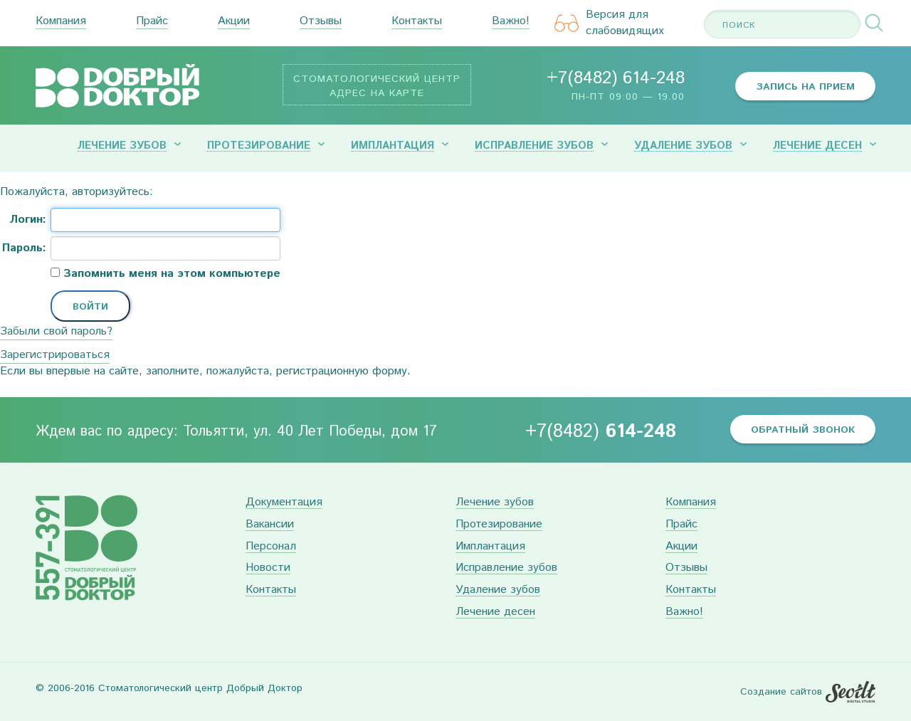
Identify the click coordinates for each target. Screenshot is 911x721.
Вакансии (270, 525)
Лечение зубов (122, 146)
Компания (61, 21)
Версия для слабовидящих (609, 23)
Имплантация (392, 146)
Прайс (152, 21)
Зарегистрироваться (55, 355)
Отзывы (321, 21)
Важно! (511, 21)
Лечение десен (817, 146)
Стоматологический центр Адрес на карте (376, 86)
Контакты (416, 21)
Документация (284, 503)
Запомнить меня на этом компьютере (170, 274)
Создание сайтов (781, 692)
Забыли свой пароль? (56, 331)
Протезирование (258, 146)
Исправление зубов (534, 146)
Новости (268, 568)
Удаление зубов (683, 146)
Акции (234, 21)
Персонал (271, 547)
